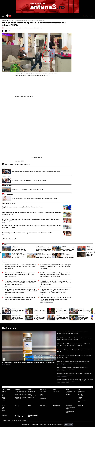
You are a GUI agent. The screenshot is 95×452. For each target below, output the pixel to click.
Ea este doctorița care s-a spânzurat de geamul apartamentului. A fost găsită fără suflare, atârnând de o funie (84, 336)
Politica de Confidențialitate (56, 449)
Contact (24, 445)
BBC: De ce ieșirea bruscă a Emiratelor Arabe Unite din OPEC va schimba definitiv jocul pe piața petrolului (72, 393)
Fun (12, 20)
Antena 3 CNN (5, 20)
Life (9, 20)
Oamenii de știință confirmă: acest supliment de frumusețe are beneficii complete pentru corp (34, 223)
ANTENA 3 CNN (44, 16)
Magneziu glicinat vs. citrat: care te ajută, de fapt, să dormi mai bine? (19, 280)
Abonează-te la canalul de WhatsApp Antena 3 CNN (18, 189)
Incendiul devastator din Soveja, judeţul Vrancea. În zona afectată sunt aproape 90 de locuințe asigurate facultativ (74, 363)
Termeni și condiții (34, 449)
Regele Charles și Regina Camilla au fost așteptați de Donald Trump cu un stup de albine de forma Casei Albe (55, 307)
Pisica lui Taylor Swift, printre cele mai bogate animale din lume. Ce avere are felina (27, 257)
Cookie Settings (68, 449)
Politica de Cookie (44, 449)
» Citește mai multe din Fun (9, 263)
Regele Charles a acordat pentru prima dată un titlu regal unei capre (22, 232)
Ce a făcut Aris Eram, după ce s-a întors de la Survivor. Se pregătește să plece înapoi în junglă (62, 336)
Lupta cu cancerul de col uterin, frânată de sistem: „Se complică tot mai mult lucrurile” (28, 387)
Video (86, 16)
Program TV (14, 445)
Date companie (25, 449)
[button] (37, 170)
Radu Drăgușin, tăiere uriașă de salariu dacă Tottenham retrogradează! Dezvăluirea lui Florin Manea (35, 196)
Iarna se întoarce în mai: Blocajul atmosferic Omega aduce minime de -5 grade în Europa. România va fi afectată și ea (20, 291)
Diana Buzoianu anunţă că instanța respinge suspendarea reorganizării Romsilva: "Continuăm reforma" (74, 399)
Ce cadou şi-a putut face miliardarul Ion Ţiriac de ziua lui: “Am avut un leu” (29, 205)
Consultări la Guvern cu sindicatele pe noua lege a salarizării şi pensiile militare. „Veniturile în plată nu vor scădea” (55, 291)
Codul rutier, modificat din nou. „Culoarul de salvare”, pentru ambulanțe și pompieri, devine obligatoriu (40, 342)
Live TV (91, 16)
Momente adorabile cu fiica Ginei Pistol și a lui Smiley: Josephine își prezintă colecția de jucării (68, 273)
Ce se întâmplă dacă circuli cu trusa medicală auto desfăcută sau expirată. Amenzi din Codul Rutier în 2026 (73, 357)
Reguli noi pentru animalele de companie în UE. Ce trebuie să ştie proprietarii (17, 342)
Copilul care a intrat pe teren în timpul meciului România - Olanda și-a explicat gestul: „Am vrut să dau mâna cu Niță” (31, 238)
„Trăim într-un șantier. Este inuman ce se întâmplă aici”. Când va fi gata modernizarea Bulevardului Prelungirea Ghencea (19, 273)
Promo (19, 445)
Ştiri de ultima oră (6, 445)
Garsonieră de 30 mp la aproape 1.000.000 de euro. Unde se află (27, 214)
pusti (22, 186)
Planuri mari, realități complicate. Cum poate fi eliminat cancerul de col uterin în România (74, 381)
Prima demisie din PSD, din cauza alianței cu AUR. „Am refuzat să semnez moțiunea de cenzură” (20, 323)
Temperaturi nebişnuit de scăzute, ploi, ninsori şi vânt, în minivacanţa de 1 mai (74, 375)
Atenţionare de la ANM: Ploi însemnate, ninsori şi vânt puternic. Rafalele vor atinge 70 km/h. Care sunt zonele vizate (19, 299)
